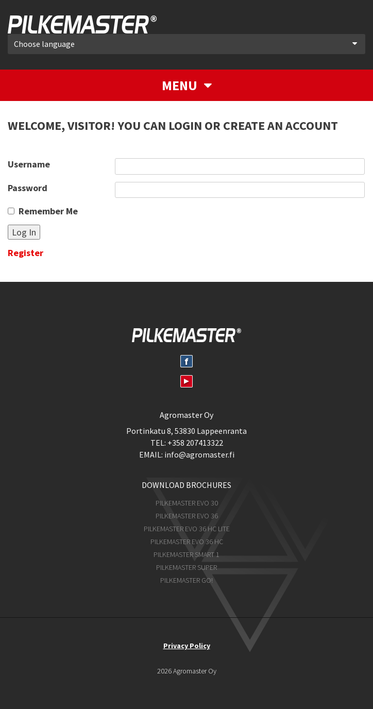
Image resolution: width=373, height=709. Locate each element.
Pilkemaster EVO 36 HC (186, 541)
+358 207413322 (195, 442)
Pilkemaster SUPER (186, 567)
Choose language (185, 44)
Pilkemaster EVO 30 (187, 503)
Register (25, 253)
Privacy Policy (186, 645)
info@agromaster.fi (199, 454)
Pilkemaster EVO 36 (187, 515)
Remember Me (48, 211)
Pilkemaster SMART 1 (186, 554)
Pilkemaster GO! (186, 580)
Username (29, 164)
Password (27, 188)
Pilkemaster (82, 24)
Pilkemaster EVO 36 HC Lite (187, 528)
